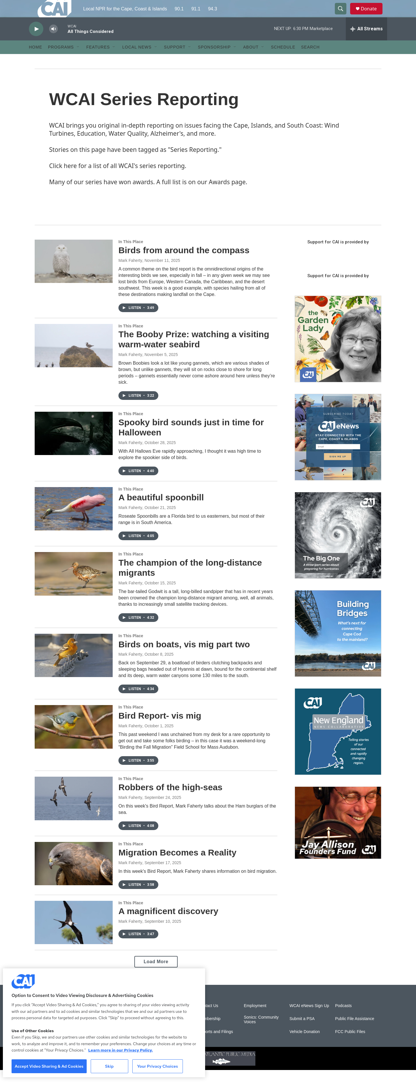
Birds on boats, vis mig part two (184, 657)
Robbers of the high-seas (170, 800)
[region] (104, 1022)
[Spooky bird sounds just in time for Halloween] (74, 446)
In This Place (130, 254)
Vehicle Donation (304, 1045)
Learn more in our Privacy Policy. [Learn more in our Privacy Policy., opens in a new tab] (120, 1050)
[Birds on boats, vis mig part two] (74, 668)
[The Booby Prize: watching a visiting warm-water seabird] (74, 358)
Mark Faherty (130, 273)
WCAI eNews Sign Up (309, 1019)
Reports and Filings (215, 1045)
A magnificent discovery (168, 924)
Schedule (283, 60)
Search (310, 60)
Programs (61, 60)
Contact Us (208, 1019)
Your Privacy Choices (157, 1066)
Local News (136, 60)
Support (174, 60)
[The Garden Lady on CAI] (338, 352)
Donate (372, 15)
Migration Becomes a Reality (177, 865)
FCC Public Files (350, 1045)
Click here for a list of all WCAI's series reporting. (117, 179)
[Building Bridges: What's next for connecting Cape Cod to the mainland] (338, 646)
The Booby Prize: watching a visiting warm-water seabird (193, 352)
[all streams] (366, 41)
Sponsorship (214, 60)
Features (98, 60)
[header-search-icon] (343, 15)
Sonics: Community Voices (261, 1032)
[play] (36, 42)
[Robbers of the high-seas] (74, 811)
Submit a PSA (302, 1032)
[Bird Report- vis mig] (74, 739)
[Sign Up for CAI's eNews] (338, 450)
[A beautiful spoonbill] (74, 521)
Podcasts (343, 1019)
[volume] (53, 42)
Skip (109, 1066)
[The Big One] (338, 548)
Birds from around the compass (183, 263)
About (251, 60)
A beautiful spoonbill (161, 510)
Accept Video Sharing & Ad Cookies (49, 1066)
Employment (255, 1019)
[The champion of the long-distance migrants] (74, 586)
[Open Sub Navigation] (78, 60)
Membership (209, 1032)
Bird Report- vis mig (159, 728)
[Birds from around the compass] (74, 274)
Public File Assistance (354, 1032)
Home (35, 60)
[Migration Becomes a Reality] (74, 876)
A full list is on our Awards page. (201, 195)
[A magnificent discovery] (74, 935)
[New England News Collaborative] (338, 745)
